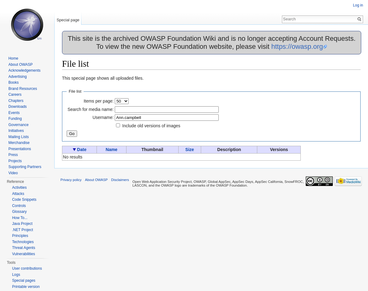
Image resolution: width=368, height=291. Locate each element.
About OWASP (20, 64)
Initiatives (16, 131)
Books (13, 82)
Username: (103, 117)
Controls (19, 206)
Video (13, 173)
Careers (15, 94)
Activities (19, 187)
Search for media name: (91, 109)
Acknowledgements (24, 70)
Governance (18, 125)
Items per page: (99, 101)
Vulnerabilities (23, 254)
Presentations (19, 149)
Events (14, 113)
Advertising (17, 76)
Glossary (19, 211)
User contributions (27, 268)
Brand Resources (22, 88)
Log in (358, 5)
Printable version (25, 287)
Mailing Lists (18, 137)
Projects (15, 161)
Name (112, 149)
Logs (16, 274)
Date (81, 149)
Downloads (17, 106)
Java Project (22, 223)
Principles (20, 236)
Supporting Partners (24, 167)
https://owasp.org (297, 46)
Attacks (18, 194)
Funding (15, 118)
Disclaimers (120, 180)
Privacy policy (70, 180)
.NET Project (22, 230)
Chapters (15, 101)
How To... (19, 218)
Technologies (23, 242)
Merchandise (19, 143)
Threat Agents (23, 248)
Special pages (23, 280)
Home (13, 58)
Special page (67, 20)
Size (189, 149)
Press (13, 155)
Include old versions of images (151, 125)
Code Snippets (24, 199)
